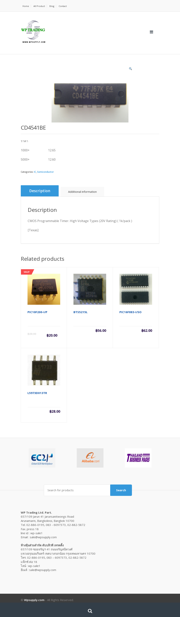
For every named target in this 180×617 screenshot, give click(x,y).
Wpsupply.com (34, 599)
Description (39, 190)
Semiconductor (45, 172)
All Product (40, 6)
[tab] (39, 191)
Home (25, 6)
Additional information (82, 192)
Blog (52, 6)
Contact (63, 6)
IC (35, 172)
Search (121, 490)
